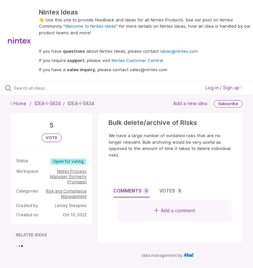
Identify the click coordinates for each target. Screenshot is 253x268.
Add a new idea (190, 103)
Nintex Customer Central (137, 60)
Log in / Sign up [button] (224, 87)
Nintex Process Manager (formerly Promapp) (68, 176)
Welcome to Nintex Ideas (90, 26)
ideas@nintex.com (179, 51)
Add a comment (174, 210)
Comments (131, 191)
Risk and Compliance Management (66, 194)
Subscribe (228, 103)
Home (19, 103)
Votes (171, 191)
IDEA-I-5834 (48, 103)
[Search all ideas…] (44, 88)
